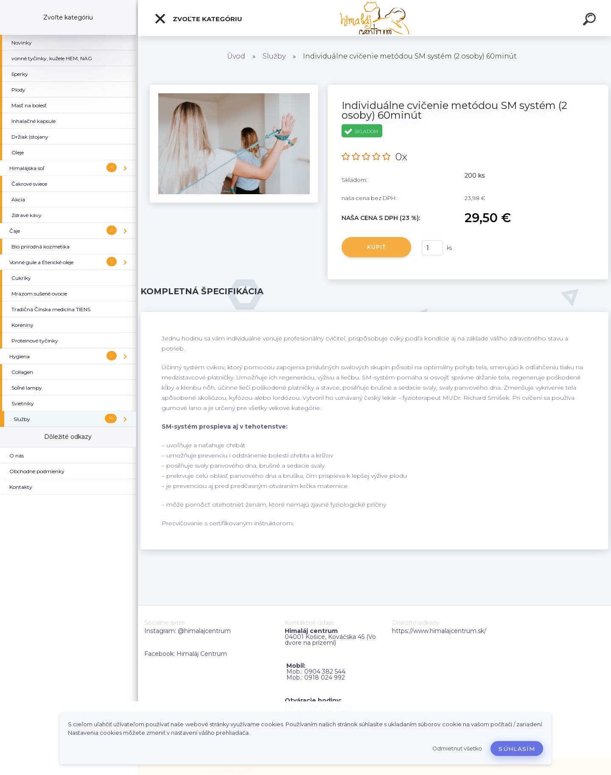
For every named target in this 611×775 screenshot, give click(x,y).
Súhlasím (517, 748)
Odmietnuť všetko (457, 748)
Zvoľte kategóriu (198, 19)
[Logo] (374, 18)
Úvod (236, 56)
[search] (590, 20)
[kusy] (432, 247)
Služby (274, 56)
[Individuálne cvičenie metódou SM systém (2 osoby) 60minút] (234, 88)
